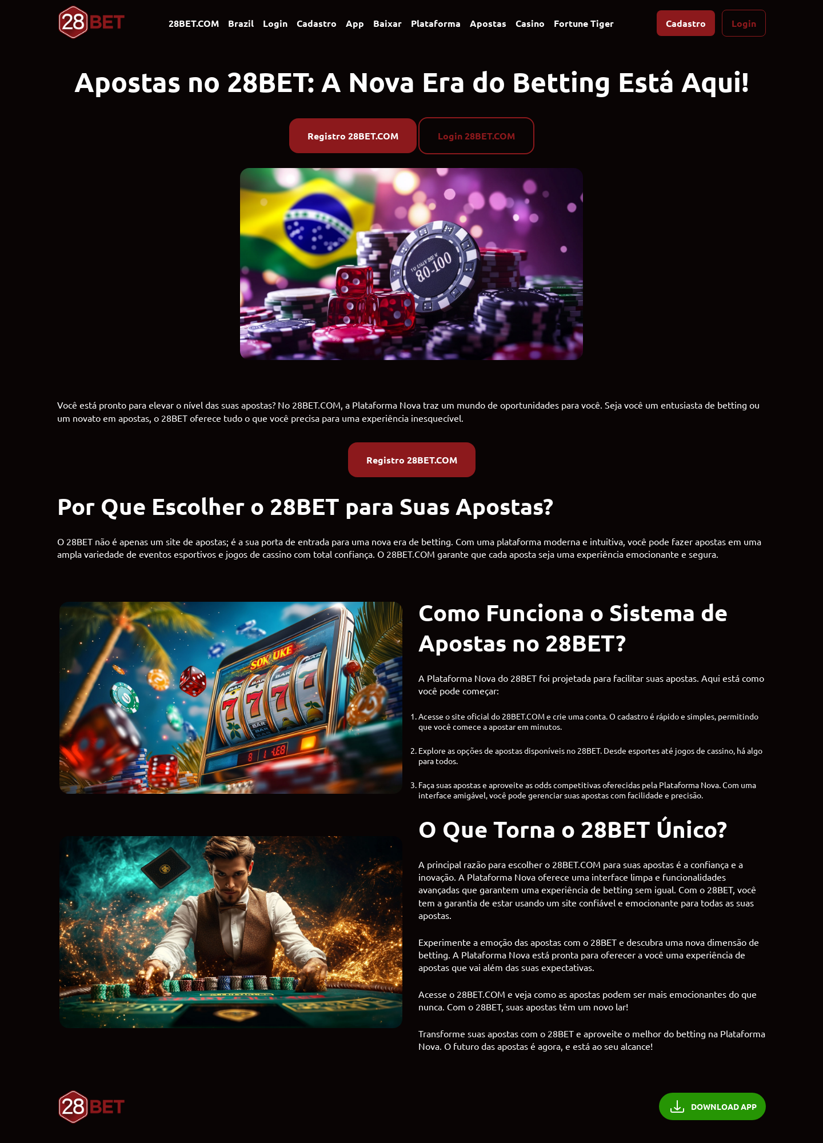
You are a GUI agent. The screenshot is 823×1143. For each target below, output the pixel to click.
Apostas (488, 23)
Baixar (387, 23)
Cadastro (317, 23)
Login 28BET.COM (476, 136)
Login (275, 23)
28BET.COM (194, 23)
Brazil (241, 23)
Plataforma (436, 23)
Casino (530, 23)
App (355, 23)
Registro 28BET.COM (352, 136)
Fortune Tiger (584, 23)
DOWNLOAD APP (712, 1106)
